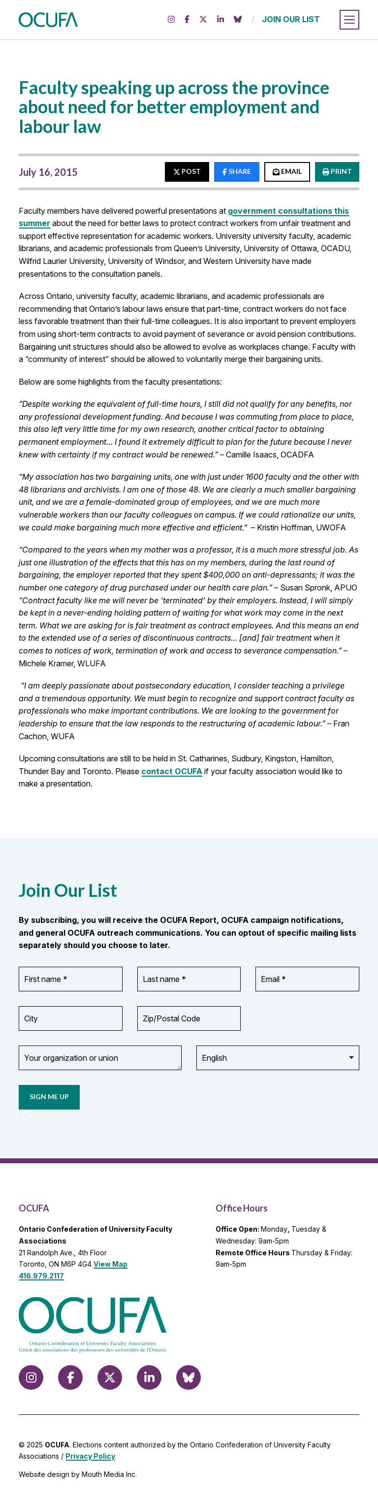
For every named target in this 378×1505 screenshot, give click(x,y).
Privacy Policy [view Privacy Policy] (90, 1456)
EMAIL (287, 171)
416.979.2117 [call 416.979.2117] (41, 1276)
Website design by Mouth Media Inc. (78, 1474)
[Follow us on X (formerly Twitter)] (203, 19)
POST (187, 171)
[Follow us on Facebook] (187, 19)
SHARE (236, 171)
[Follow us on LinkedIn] (220, 19)
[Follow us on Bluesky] (238, 19)
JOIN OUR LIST (291, 19)
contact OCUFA (171, 771)
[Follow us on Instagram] (171, 19)
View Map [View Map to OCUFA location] (110, 1264)
